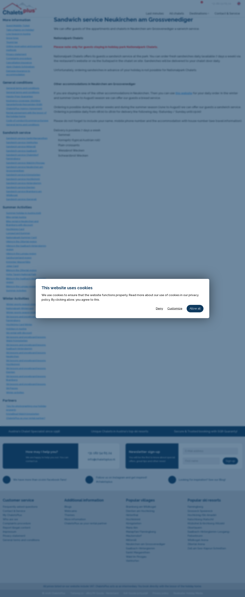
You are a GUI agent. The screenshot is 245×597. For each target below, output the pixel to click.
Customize (174, 308)
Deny (159, 308)
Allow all (195, 308)
